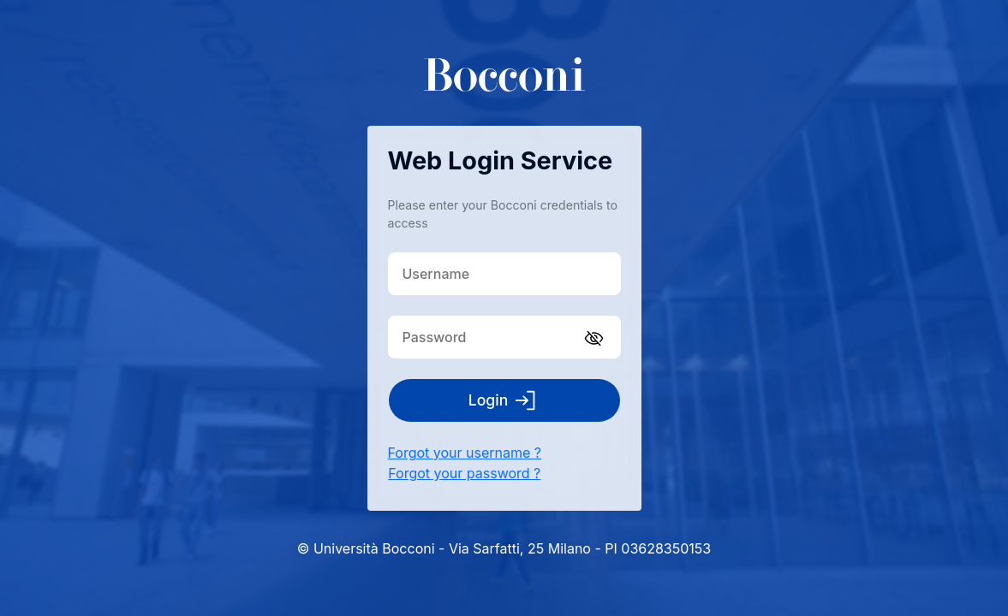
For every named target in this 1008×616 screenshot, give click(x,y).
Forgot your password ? (464, 473)
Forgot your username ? (465, 452)
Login (504, 400)
